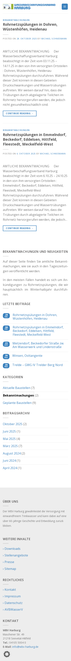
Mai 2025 (9, 439)
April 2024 (10, 468)
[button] (7, 654)
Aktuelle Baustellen (16, 388)
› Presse (8, 562)
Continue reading (20, 113)
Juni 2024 (9, 460)
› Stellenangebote (15, 555)
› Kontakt (9, 589)
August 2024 (12, 453)
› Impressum (12, 596)
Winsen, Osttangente (27, 355)
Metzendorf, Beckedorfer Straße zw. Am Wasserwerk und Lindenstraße (38, 345)
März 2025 (10, 446)
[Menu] (65, 7)
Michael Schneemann (54, 38)
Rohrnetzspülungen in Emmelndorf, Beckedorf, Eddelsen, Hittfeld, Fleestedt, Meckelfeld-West (34, 139)
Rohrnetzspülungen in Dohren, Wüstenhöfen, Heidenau (30, 27)
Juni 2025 (9, 431)
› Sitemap (9, 569)
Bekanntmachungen (16, 20)
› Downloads (11, 549)
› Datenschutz (13, 603)
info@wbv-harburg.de (25, 646)
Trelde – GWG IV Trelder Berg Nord (37, 365)
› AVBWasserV (13, 609)
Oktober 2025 (12, 424)
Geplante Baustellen (17, 403)
